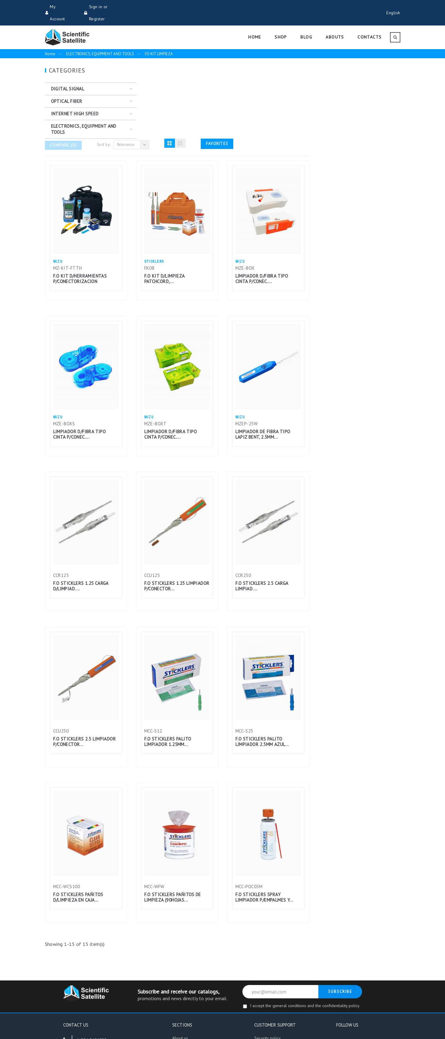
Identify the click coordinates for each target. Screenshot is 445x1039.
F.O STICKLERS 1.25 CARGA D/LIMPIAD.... (172, 502)
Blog (176, 975)
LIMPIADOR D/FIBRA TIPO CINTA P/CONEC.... (353, 195)
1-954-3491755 (92, 956)
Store (177, 965)
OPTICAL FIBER (66, 89)
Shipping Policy (268, 965)
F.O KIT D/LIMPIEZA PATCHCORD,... (255, 195)
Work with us (183, 985)
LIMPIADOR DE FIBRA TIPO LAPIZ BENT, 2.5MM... (354, 350)
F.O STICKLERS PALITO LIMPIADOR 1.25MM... (258, 658)
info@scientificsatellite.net (101, 973)
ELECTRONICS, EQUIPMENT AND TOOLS (83, 117)
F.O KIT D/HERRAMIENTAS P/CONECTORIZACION (171, 195)
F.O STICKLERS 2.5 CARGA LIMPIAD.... (353, 502)
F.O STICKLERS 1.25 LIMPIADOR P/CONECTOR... (268, 502)
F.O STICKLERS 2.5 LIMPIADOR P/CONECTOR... (175, 658)
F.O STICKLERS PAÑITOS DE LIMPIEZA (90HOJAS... (263, 813)
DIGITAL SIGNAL (67, 76)
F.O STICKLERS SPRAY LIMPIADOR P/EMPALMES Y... (356, 813)
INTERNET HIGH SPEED (75, 101)
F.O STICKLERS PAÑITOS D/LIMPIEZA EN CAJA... (169, 813)
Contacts (261, 985)
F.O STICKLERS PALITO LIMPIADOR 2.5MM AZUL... (353, 658)
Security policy (268, 954)
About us (180, 954)
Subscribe (340, 908)
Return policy (266, 975)
